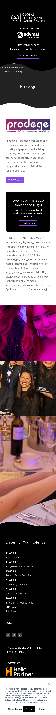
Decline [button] (42, 709)
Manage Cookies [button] (15, 709)
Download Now (28, 221)
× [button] (49, 684)
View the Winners (28, 55)
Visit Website (15, 180)
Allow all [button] (29, 709)
